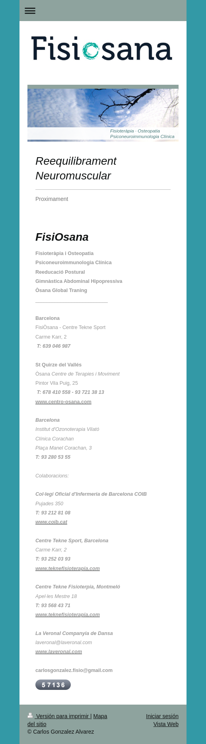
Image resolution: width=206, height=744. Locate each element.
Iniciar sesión (162, 716)
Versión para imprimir (58, 716)
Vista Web (166, 724)
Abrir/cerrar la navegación (103, 10)
